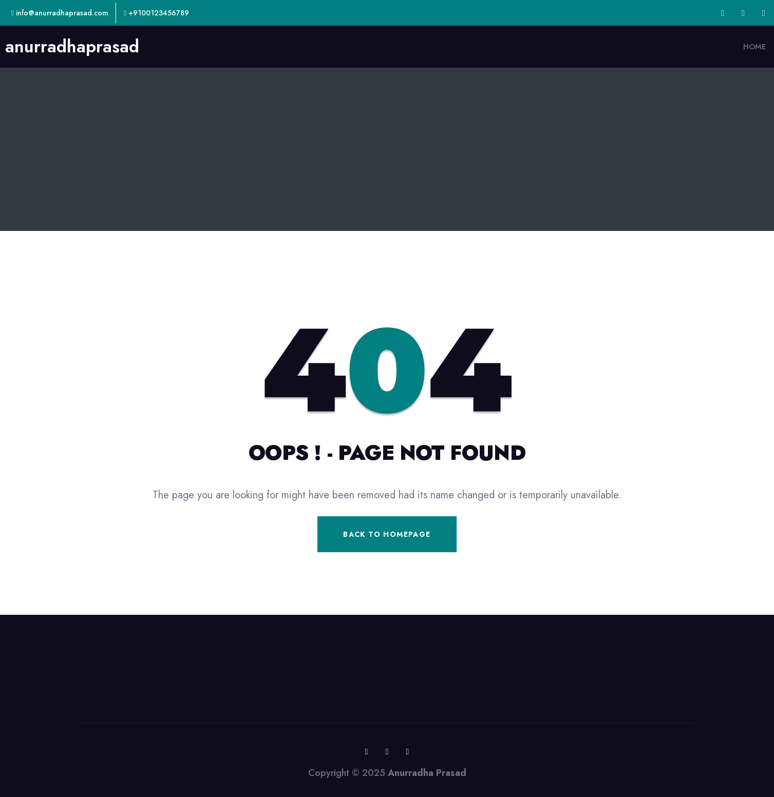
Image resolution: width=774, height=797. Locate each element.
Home (754, 46)
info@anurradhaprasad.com (59, 13)
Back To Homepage (386, 534)
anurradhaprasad (72, 46)
